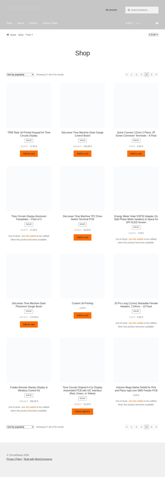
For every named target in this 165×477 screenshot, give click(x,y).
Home (13, 34)
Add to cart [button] (29, 153)
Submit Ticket (49, 23)
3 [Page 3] (141, 74)
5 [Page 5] (151, 74)
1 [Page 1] (131, 74)
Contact (33, 23)
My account (111, 10)
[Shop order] (20, 74)
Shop (9, 23)
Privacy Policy (14, 459)
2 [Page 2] (136, 74)
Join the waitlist (28, 236)
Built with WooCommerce (38, 459)
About (20, 23)
